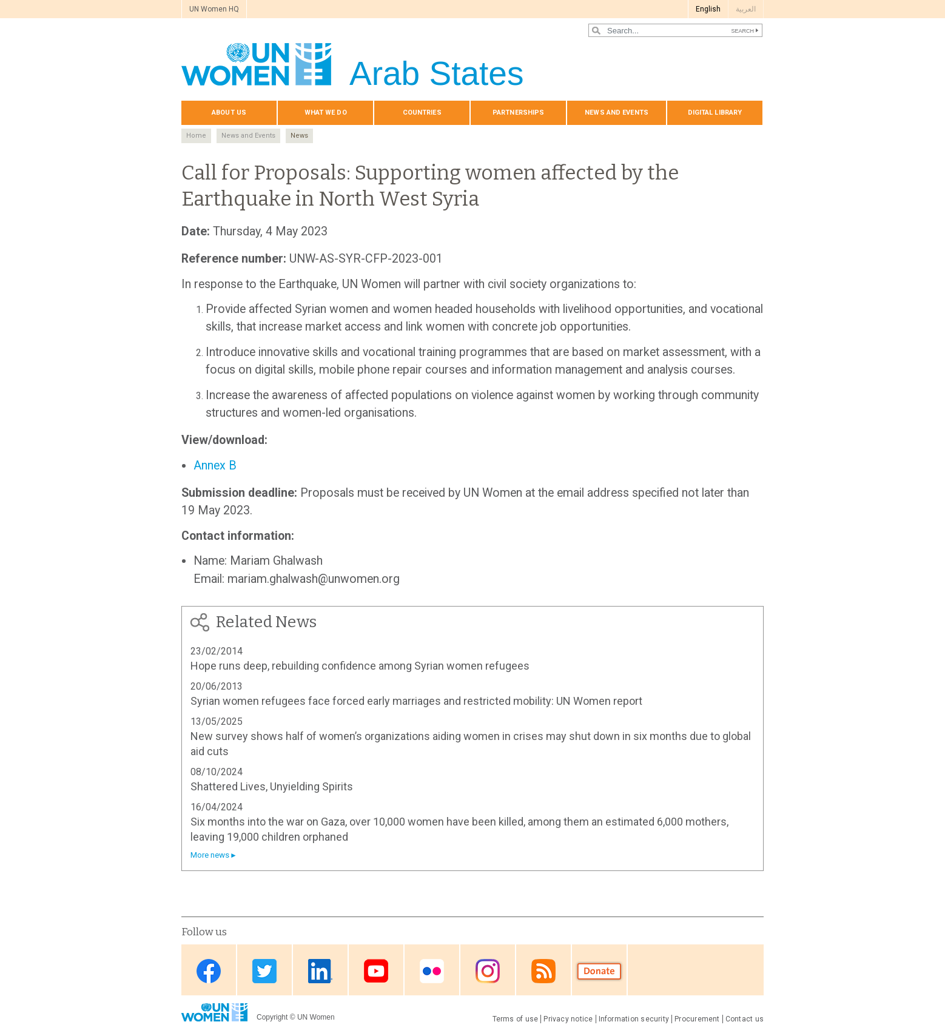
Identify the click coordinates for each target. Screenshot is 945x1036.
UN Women (316, 1017)
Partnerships (518, 112)
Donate (599, 970)
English (708, 9)
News (299, 136)
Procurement (697, 1019)
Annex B (215, 466)
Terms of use (516, 1019)
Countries (422, 112)
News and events (616, 112)
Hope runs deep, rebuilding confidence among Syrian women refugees (360, 665)
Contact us (744, 1019)
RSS (543, 970)
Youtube (376, 970)
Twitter (264, 970)
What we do (325, 112)
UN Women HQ (214, 9)
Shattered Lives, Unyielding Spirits (271, 786)
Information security (634, 1019)
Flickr (432, 970)
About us (229, 112)
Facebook (208, 970)
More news (209, 854)
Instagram (487, 970)
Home (196, 136)
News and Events (248, 136)
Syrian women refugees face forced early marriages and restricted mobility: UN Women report (416, 701)
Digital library (715, 112)
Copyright (272, 1017)
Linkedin (320, 970)
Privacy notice (568, 1019)
